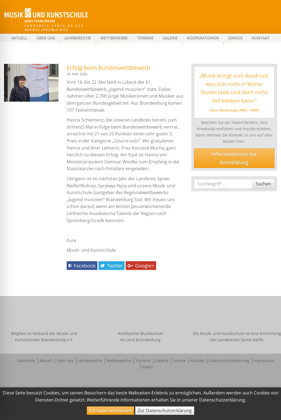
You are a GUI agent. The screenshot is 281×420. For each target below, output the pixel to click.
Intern (147, 366)
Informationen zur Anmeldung (234, 158)
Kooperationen (203, 38)
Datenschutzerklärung (229, 360)
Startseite (26, 360)
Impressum (264, 360)
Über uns (45, 38)
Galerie (170, 38)
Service (235, 38)
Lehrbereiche (77, 38)
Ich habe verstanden (110, 410)
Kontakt (261, 38)
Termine (145, 38)
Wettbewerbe (114, 38)
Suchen (263, 184)
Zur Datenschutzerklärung (165, 410)
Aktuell (19, 38)
